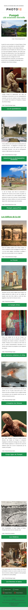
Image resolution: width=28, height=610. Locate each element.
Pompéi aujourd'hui (14, 208)
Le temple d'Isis (14, 305)
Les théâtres (14, 537)
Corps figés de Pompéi (14, 454)
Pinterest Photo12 (19, 592)
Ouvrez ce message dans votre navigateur (14, 5)
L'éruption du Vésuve (14, 403)
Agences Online (8, 589)
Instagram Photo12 (8, 592)
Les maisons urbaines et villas (14, 355)
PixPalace (17, 589)
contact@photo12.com (19, 600)
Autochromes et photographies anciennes (14, 158)
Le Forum (14, 260)
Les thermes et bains (14, 581)
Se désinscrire (14, 605)
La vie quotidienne (14, 108)
